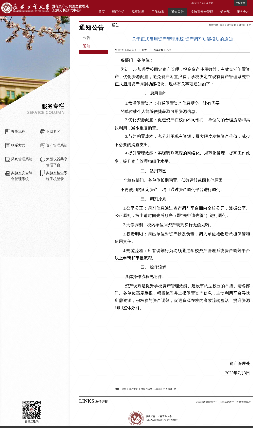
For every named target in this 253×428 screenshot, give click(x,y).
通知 (86, 46)
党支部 (225, 11)
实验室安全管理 (202, 11)
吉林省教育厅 (243, 402)
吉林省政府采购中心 (206, 402)
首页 (101, 11)
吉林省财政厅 (227, 402)
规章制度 (138, 11)
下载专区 (53, 131)
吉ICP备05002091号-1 (157, 420)
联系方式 (18, 145)
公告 (86, 38)
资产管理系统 (56, 145)
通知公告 (177, 11)
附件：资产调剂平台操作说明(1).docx (141, 388)
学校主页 (240, 3)
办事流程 (18, 131)
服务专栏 (243, 11)
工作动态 (157, 11)
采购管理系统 (21, 159)
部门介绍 (118, 11)
